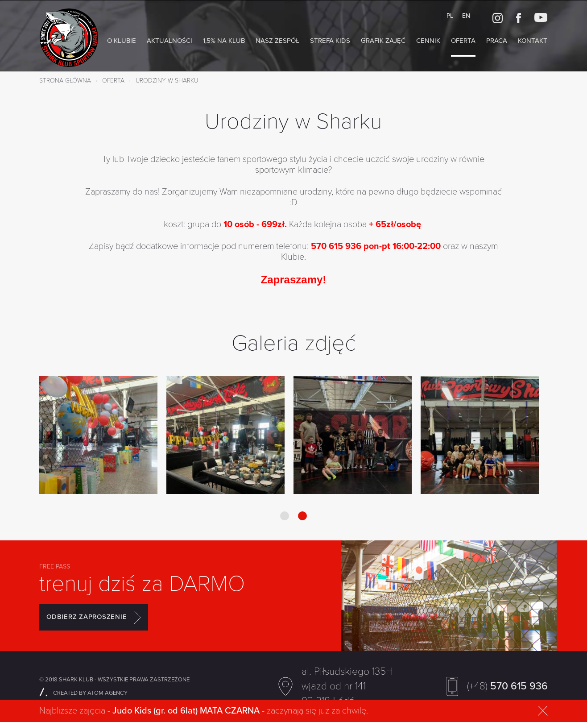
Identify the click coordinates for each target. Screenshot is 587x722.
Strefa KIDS (330, 41)
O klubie (121, 41)
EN (466, 16)
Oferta (463, 41)
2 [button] (302, 515)
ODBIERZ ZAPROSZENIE (93, 617)
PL (449, 16)
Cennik (428, 41)
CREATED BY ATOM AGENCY (83, 693)
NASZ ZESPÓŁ (277, 41)
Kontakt (532, 41)
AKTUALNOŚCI (169, 41)
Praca (496, 41)
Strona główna (65, 80)
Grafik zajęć (383, 41)
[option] (98, 436)
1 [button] (284, 515)
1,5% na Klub (224, 41)
